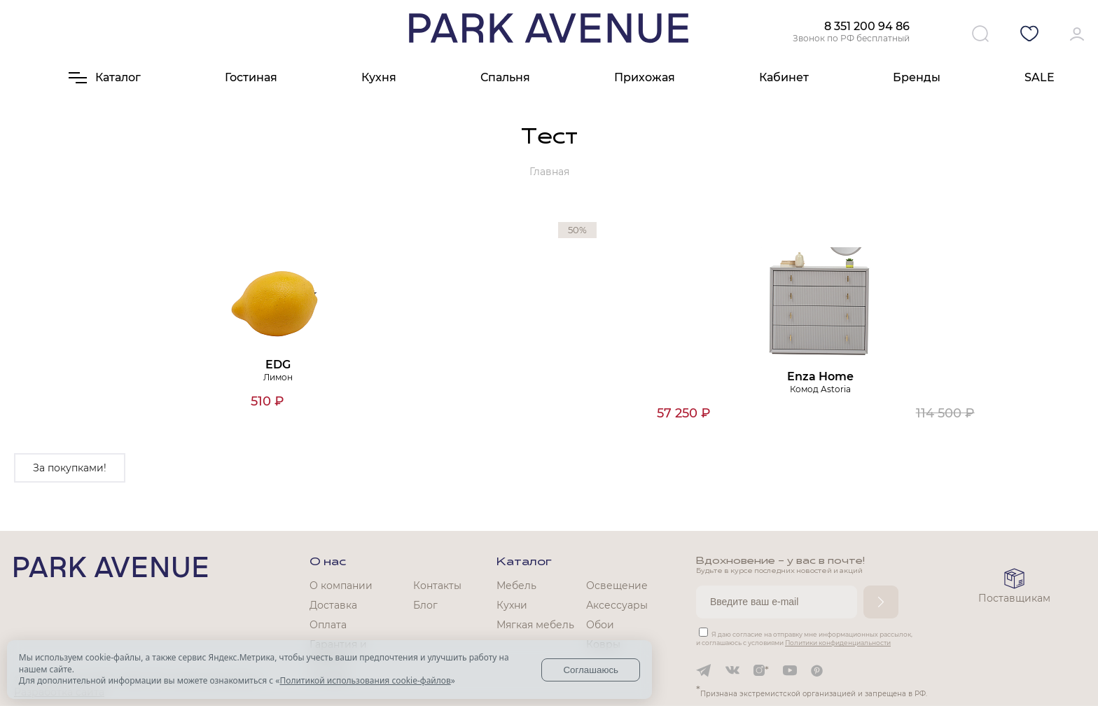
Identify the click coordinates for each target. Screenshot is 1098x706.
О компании (341, 585)
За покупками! (69, 468)
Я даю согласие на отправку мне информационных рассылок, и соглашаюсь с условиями (804, 638)
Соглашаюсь (590, 670)
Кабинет (784, 77)
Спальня (505, 77)
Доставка (333, 605)
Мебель (516, 585)
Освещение (617, 585)
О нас (328, 562)
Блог (425, 605)
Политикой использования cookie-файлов (364, 680)
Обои (600, 624)
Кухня (378, 77)
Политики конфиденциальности (838, 642)
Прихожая (644, 77)
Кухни (511, 605)
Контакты (437, 585)
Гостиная (251, 77)
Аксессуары (617, 605)
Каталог (524, 562)
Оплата (328, 624)
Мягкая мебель (535, 624)
